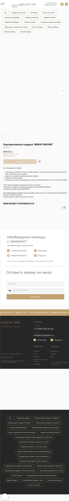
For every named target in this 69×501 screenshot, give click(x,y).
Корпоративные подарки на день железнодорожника (34, 451)
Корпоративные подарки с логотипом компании (20, 471)
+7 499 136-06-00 (51, 3)
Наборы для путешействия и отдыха (15, 27)
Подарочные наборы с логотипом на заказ (34, 447)
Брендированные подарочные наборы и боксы (41, 475)
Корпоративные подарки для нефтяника (49, 466)
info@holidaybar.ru (50, 5)
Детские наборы (25, 32)
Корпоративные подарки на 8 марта (19, 423)
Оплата (53, 354)
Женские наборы (53, 27)
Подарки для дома (9, 156)
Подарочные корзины (32, 17)
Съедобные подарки (23, 418)
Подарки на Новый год (19, 12)
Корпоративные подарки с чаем (33, 480)
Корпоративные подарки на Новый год (48, 423)
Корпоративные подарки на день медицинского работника (33, 437)
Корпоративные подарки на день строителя (34, 461)
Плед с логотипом (48, 12)
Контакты (36, 364)
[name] (35, 284)
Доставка (54, 351)
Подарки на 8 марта (50, 17)
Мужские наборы (9, 32)
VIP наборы (34, 12)
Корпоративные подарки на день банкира (19, 466)
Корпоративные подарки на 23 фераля (47, 418)
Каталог (36, 357)
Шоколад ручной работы (12, 17)
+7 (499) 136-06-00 (18, 251)
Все (5, 12)
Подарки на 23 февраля (11, 22)
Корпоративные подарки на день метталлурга (34, 442)
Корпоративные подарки (11, 154)
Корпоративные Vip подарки (18, 427)
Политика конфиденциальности (11, 354)
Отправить (35, 297)
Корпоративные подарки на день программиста (34, 456)
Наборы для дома (29, 22)
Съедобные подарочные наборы (50, 22)
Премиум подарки (12, 480)
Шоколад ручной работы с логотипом (51, 471)
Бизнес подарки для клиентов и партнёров (22, 432)
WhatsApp (42, 251)
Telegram (42, 255)
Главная (36, 351)
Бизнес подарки (38, 27)
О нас (35, 354)
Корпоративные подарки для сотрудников (45, 427)
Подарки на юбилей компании (50, 432)
